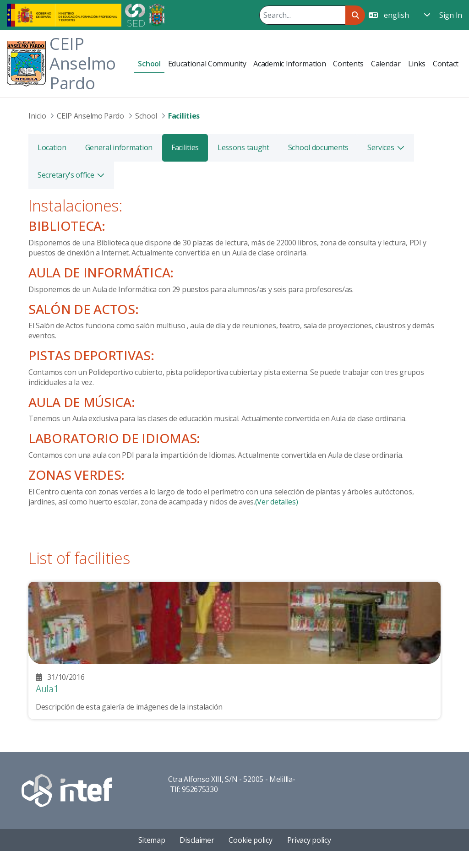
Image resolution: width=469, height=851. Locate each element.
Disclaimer (197, 840)
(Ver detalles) (276, 502)
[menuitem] (149, 64)
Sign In (450, 15)
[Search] (302, 15)
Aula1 (47, 689)
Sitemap (151, 840)
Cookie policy (250, 840)
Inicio (37, 116)
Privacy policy (309, 840)
